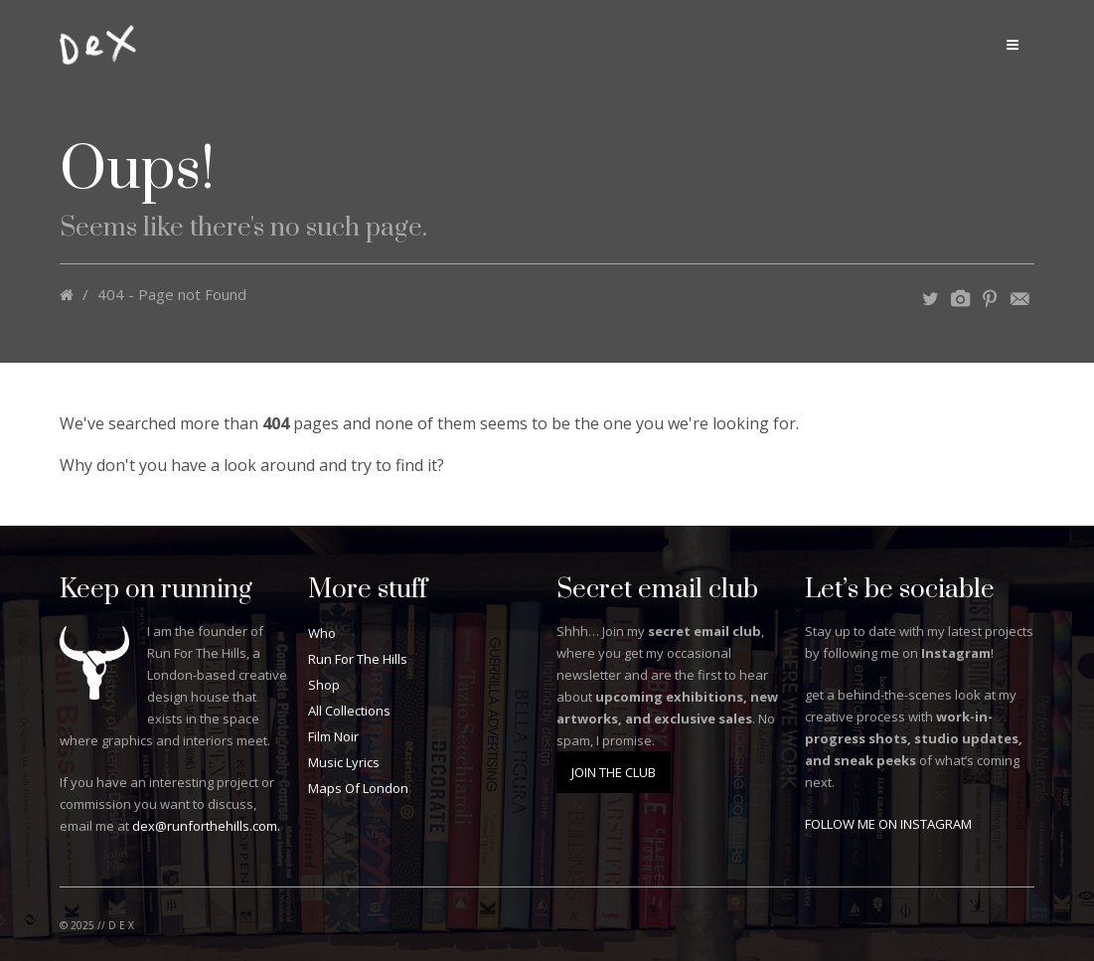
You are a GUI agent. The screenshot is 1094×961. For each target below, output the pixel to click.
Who (322, 633)
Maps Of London (358, 788)
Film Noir (333, 736)
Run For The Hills (357, 659)
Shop (324, 685)
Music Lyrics (344, 762)
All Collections (349, 711)
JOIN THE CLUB (613, 772)
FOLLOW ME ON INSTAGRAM (888, 824)
